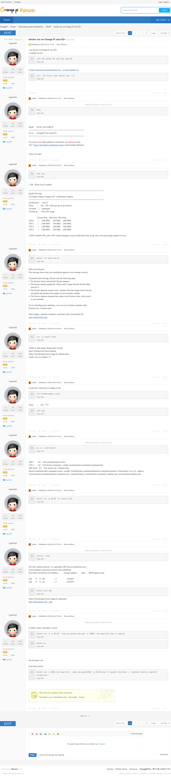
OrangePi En (145, 769)
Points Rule (164, 754)
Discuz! (14, 769)
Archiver (110, 769)
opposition (56, 160)
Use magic (156, 93)
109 (13, 70)
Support (45, 160)
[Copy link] (70, 40)
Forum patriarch (8, 77)
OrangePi (4, 27)
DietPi (48, 27)
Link (45, 734)
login (160, 2)
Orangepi (17, 2)
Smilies (58, 734)
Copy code (40, 62)
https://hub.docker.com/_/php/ (41, 602)
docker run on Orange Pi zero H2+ (68, 27)
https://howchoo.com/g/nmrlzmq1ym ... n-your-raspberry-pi (55, 70)
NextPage (164, 33)
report (165, 93)
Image (40, 734)
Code (53, 734)
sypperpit (13, 43)
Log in (50, 697)
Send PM (8, 88)
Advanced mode (136, 734)
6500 (20, 70)
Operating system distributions (31, 27)
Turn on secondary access (170, 2)
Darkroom (133, 769)
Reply (34, 93)
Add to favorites (6, 2)
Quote (49, 734)
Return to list (120, 33)
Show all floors (62, 44)
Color (36, 734)
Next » (85, 716)
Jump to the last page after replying (50, 755)
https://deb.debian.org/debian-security (49, 145)
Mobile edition (121, 769)
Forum (7, 20)
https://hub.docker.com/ (38, 317)
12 (5, 70)
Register (166, 2)
